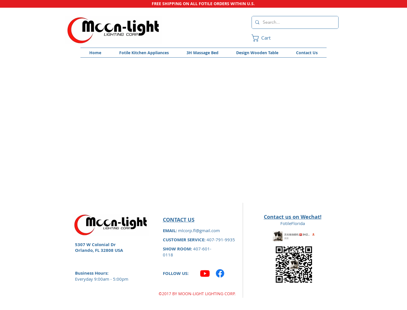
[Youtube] (204, 273)
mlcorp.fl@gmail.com (199, 230)
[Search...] (294, 22)
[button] (144, 52)
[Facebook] (220, 273)
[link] (266, 38)
